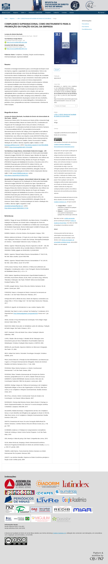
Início (6, 18)
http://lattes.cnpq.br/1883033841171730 (16, 208)
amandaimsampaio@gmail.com (14, 206)
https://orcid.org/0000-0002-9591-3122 (17, 48)
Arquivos (15, 12)
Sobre (23, 12)
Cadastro (56, 12)
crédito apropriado (69, 218)
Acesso (72, 12)
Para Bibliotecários (87, 29)
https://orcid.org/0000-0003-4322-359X (17, 42)
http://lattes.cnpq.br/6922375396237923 (16, 175)
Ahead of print (6, 12)
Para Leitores (85, 24)
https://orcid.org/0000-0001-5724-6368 (20, 147)
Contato (64, 12)
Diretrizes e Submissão (35, 12)
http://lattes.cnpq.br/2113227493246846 (36, 145)
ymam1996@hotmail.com (20, 173)
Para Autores (85, 26)
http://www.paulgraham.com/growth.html (25, 313)
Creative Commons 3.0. (60, 202)
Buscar (102, 12)
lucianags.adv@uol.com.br (12, 145)
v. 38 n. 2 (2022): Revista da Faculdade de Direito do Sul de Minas (34, 18)
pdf (58, 69)
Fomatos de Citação (60, 106)
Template (48, 12)
